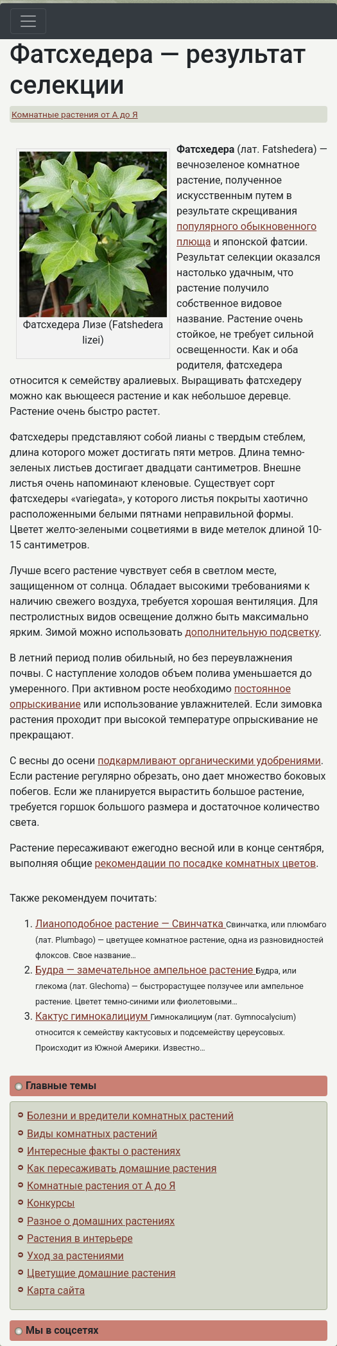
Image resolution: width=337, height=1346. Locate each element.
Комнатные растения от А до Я (75, 114)
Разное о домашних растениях (101, 1221)
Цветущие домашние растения (101, 1273)
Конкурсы (50, 1203)
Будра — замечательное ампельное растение (145, 970)
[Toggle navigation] (28, 21)
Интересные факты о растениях (103, 1151)
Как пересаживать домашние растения (122, 1168)
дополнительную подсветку (252, 632)
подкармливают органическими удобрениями (209, 761)
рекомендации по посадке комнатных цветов (205, 863)
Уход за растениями (75, 1256)
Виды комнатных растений (92, 1134)
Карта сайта (56, 1290)
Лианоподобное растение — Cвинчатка (130, 924)
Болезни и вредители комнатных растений (130, 1116)
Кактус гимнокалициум (92, 1016)
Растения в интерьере (80, 1238)
